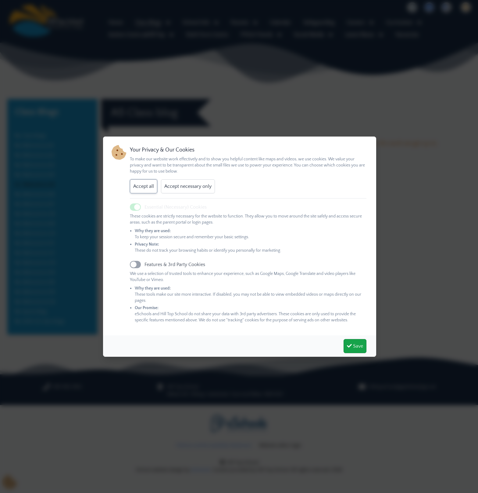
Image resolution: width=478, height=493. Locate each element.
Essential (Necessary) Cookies (175, 207)
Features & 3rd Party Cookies (174, 264)
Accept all (143, 186)
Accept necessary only (188, 186)
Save (355, 346)
